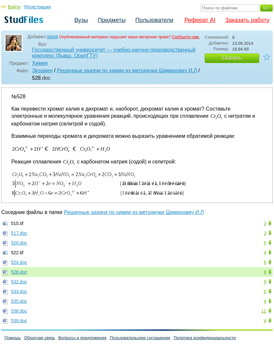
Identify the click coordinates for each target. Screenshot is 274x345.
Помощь (13, 337)
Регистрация (37, 6)
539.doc (19, 320)
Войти (14, 6)
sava (52, 36)
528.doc (19, 272)
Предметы (112, 20)
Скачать (232, 58)
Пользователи (154, 20)
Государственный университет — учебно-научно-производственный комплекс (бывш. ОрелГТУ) (114, 52)
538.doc (19, 311)
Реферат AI (199, 20)
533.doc (19, 291)
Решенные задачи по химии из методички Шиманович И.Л (127, 70)
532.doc (19, 281)
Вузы (81, 20)
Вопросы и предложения (82, 337)
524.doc (19, 262)
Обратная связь (39, 337)
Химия (40, 63)
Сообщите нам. (186, 37)
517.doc (19, 233)
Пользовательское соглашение (140, 337)
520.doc (19, 242)
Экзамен (42, 70)
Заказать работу (247, 20)
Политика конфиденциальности (205, 337)
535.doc (19, 301)
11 (263, 311)
